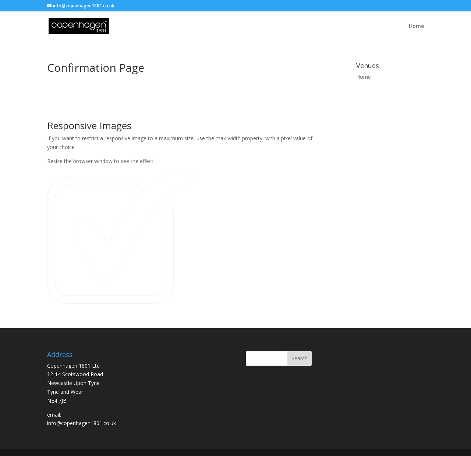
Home (416, 26)
